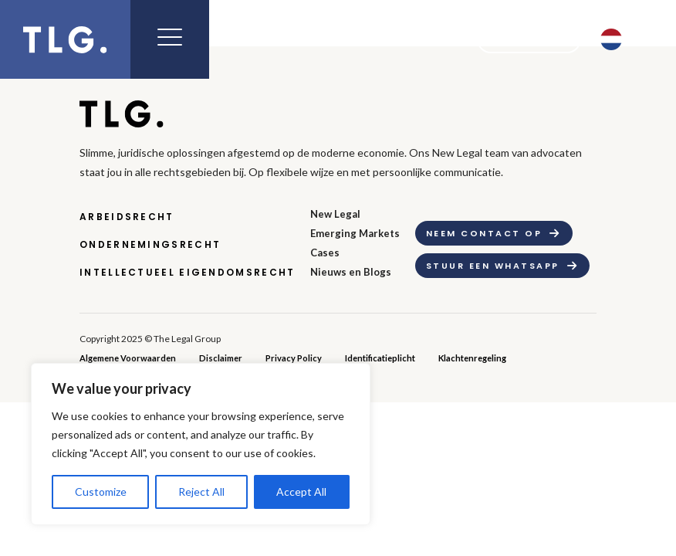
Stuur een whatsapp (492, 265)
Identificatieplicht (380, 358)
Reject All (201, 491)
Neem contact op (484, 233)
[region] (200, 444)
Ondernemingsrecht (150, 244)
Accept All (301, 491)
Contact (519, 39)
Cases (325, 252)
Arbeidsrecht (126, 216)
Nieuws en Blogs (350, 272)
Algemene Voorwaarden (127, 358)
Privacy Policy (293, 358)
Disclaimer (220, 358)
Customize (101, 491)
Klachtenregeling (472, 358)
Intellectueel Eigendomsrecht (187, 272)
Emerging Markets (355, 233)
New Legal (335, 214)
